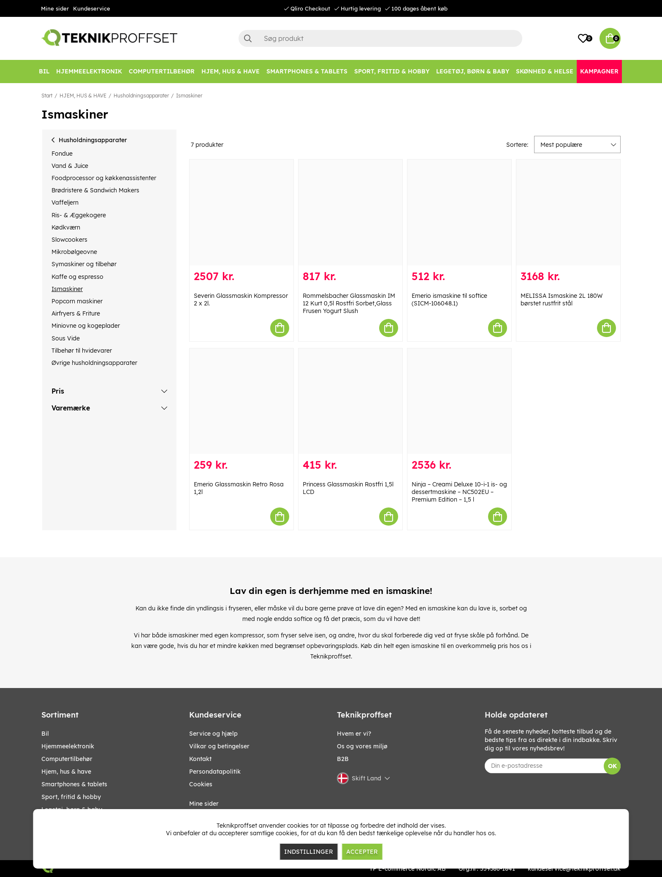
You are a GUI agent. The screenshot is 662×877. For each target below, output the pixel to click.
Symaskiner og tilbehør (84, 264)
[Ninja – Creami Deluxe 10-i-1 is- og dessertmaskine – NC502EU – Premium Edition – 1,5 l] (459, 401)
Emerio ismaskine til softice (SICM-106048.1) (449, 299)
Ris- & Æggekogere (79, 215)
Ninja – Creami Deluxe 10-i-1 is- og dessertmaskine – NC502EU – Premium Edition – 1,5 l (459, 491)
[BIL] (44, 71)
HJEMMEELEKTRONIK (67, 746)
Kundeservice (91, 8)
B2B (343, 759)
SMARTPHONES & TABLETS (74, 784)
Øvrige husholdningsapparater (94, 363)
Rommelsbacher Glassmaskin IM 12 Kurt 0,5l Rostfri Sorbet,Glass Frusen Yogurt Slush (349, 303)
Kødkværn (66, 227)
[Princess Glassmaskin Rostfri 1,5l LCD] (350, 401)
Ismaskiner (189, 95)
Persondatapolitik (215, 771)
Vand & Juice (70, 166)
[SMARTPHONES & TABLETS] (307, 71)
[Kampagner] (599, 71)
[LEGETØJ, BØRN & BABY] (473, 71)
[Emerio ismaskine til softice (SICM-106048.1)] (459, 212)
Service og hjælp (213, 733)
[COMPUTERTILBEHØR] (161, 71)
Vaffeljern (65, 202)
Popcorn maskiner (77, 301)
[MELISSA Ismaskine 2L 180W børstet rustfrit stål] (568, 212)
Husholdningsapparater (141, 95)
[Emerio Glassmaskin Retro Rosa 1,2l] (241, 401)
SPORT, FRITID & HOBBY (71, 797)
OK (612, 766)
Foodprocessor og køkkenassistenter (104, 178)
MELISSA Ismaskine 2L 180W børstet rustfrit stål (561, 299)
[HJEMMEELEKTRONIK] (89, 71)
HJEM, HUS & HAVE (83, 95)
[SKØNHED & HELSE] (545, 71)
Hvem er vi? (354, 733)
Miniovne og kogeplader (86, 325)
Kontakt (200, 759)
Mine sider (55, 8)
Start (46, 95)
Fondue (62, 153)
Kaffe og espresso (77, 277)
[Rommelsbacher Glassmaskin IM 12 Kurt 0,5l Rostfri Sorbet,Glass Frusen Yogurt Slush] (350, 212)
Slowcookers (69, 239)
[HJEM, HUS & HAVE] (230, 71)
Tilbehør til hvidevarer (82, 350)
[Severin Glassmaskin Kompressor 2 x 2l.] (241, 212)
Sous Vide (66, 338)
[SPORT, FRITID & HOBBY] (392, 71)
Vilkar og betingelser (219, 746)
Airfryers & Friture (76, 313)
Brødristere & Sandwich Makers (95, 190)
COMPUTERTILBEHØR (66, 759)
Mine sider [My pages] (204, 803)
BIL (45, 733)
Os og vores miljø (362, 746)
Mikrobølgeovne (74, 252)
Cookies (200, 784)
